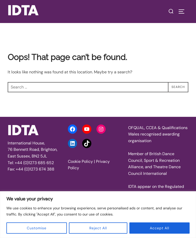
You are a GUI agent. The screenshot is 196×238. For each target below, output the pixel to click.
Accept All (159, 228)
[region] (98, 214)
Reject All (98, 228)
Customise (36, 228)
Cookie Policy (80, 161)
